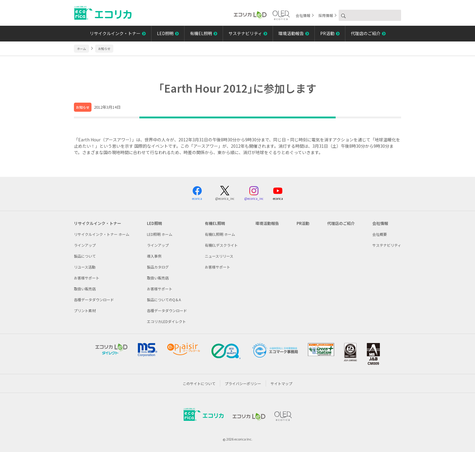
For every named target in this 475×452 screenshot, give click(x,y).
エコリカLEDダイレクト (166, 321)
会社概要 (379, 234)
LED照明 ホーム (159, 234)
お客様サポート (86, 277)
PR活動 (327, 33)
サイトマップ (281, 383)
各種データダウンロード (94, 299)
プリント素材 (85, 310)
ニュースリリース (219, 256)
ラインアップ (85, 245)
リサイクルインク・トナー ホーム (101, 234)
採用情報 (325, 15)
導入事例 (154, 256)
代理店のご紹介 (365, 33)
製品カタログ (158, 266)
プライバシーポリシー (243, 383)
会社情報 (303, 15)
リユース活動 (84, 266)
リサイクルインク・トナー (115, 33)
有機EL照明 (201, 33)
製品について (85, 256)
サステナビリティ (245, 33)
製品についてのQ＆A (164, 299)
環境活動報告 (291, 33)
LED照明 (165, 33)
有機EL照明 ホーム (220, 234)
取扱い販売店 (85, 288)
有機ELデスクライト (221, 245)
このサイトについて (199, 383)
